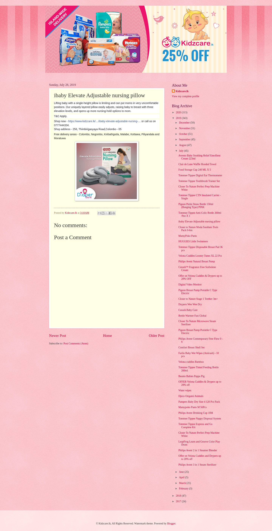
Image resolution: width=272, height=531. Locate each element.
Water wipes (184, 390)
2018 (179, 495)
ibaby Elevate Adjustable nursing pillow (199, 221)
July (181, 150)
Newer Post (57, 336)
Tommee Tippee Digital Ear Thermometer (200, 175)
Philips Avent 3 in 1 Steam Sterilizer (197, 464)
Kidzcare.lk (182, 91)
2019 (179, 118)
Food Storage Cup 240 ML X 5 (194, 169)
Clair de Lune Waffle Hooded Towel (197, 164)
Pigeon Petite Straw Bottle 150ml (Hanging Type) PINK (195, 206)
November (185, 128)
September (185, 139)
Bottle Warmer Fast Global (192, 315)
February (184, 488)
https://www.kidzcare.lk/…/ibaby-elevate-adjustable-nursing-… (104, 121)
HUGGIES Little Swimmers (193, 241)
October (183, 134)
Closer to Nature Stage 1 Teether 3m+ (198, 298)
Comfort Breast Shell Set (191, 347)
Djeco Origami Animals (190, 396)
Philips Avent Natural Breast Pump (196, 261)
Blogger (171, 523)
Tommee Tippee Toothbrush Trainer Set (199, 181)
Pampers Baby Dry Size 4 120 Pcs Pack (199, 401)
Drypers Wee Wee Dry (190, 304)
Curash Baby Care (187, 310)
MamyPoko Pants (187, 235)
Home (107, 336)
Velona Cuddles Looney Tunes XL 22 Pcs (200, 255)
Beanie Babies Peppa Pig (191, 376)
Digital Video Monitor (190, 284)
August (183, 145)
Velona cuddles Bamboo (191, 361)
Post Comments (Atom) (75, 343)
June (182, 471)
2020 (179, 112)
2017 (179, 501)
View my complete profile (185, 96)
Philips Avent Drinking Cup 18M (195, 412)
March (182, 483)
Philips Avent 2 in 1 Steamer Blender (197, 450)
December (184, 122)
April (182, 477)
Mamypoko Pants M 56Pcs (192, 407)
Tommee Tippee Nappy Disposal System (199, 418)
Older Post (156, 336)
